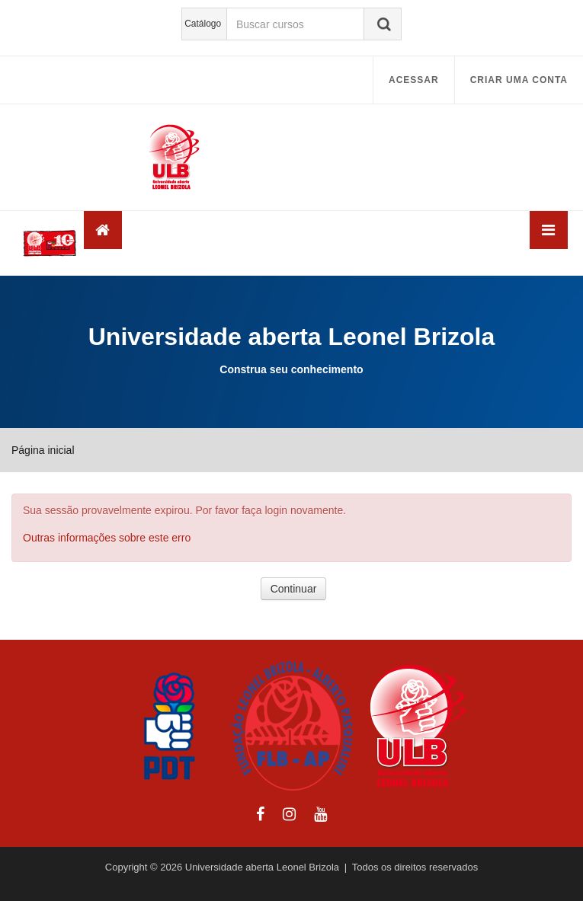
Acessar (414, 80)
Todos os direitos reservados (415, 867)
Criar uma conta (519, 80)
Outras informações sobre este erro (107, 538)
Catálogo (202, 23)
